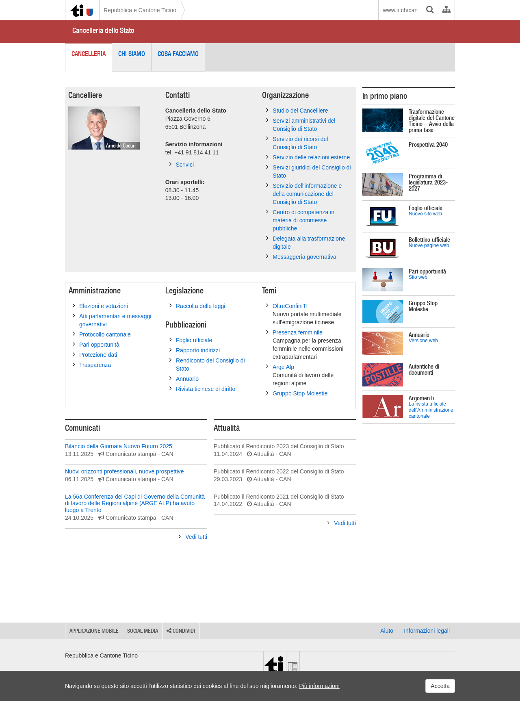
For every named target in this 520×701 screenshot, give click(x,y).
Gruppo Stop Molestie (296, 393)
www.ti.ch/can (400, 10)
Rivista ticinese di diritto (202, 388)
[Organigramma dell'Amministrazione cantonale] (446, 10)
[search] (430, 10)
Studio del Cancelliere (297, 110)
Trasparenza (92, 364)
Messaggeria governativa (301, 256)
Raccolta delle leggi (197, 305)
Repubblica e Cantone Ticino (140, 10)
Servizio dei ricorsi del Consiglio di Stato (297, 142)
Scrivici (181, 164)
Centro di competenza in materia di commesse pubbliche (300, 220)
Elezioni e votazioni (100, 305)
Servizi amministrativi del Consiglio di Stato (300, 124)
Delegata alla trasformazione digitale (305, 242)
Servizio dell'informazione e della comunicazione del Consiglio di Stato (304, 193)
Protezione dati (95, 354)
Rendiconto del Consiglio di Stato (207, 364)
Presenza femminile (309, 344)
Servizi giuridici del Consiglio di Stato (308, 171)
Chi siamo (131, 53)
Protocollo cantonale (102, 334)
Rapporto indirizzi (194, 350)
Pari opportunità (96, 344)
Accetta (440, 686)
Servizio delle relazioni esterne (308, 157)
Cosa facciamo (178, 53)
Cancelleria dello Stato (103, 30)
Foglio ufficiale (190, 339)
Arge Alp (309, 375)
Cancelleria (89, 53)
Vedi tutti (193, 537)
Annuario (184, 378)
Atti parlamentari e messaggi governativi (112, 320)
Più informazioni (319, 686)
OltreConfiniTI (309, 314)
